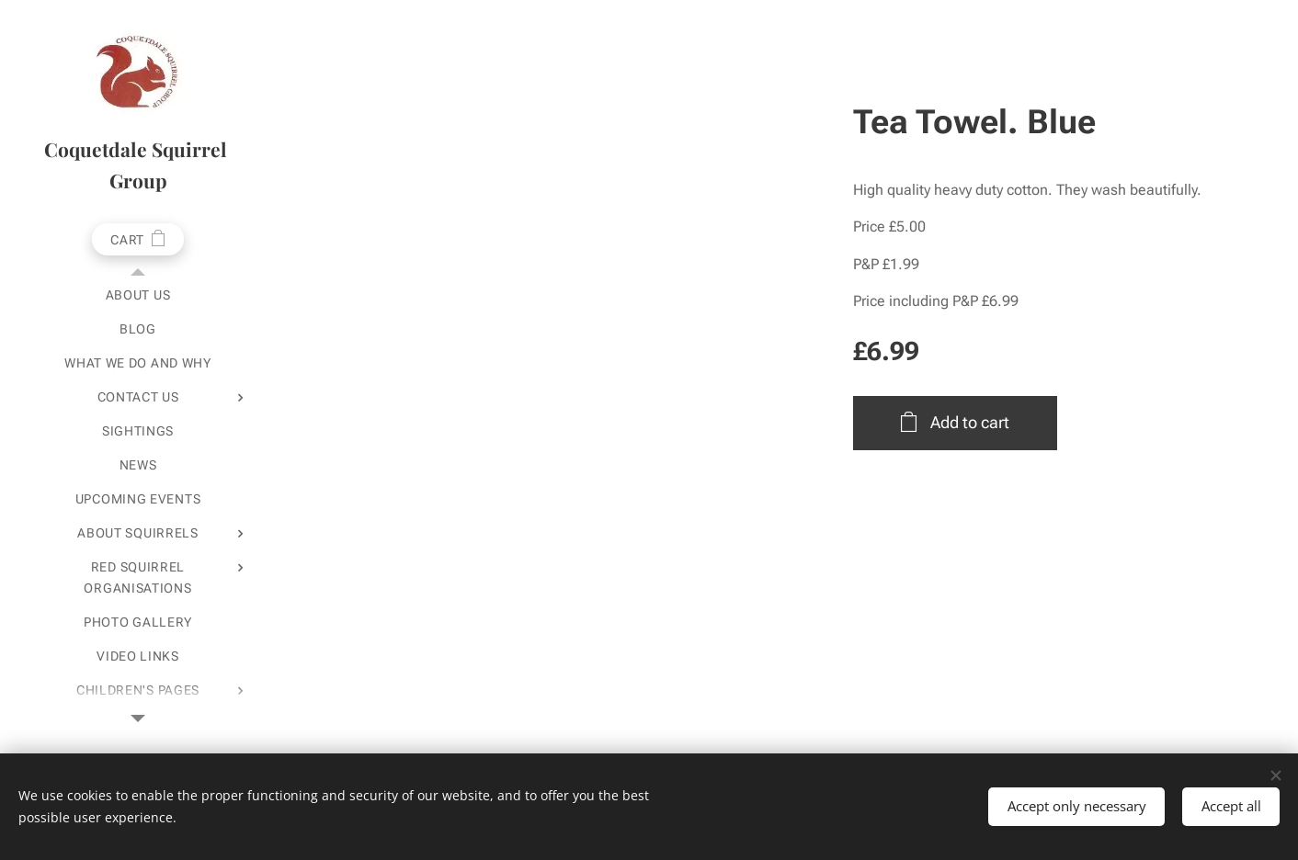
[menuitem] (138, 295)
